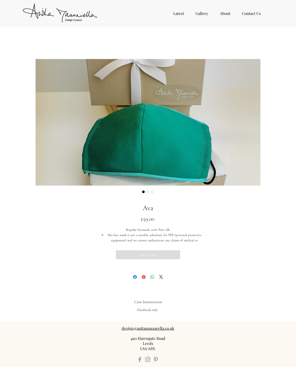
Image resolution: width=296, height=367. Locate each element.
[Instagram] (147, 359)
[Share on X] (161, 277)
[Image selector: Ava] (143, 191)
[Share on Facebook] (135, 277)
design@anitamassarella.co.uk (148, 328)
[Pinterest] (155, 359)
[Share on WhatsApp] (152, 277)
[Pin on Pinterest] (143, 277)
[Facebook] (139, 359)
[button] (202, 13)
